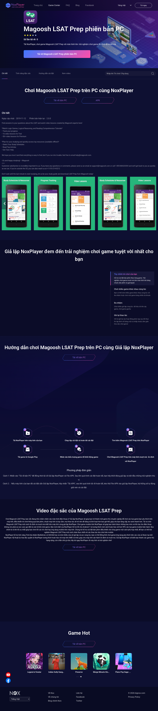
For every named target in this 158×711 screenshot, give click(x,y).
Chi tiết (5, 73)
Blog (77, 5)
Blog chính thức (55, 701)
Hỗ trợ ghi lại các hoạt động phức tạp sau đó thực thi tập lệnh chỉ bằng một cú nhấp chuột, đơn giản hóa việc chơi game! (131, 321)
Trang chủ (38, 5)
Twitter (79, 701)
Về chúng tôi (53, 697)
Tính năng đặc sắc (23, 73)
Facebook (89, 5)
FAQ (68, 5)
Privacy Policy (134, 697)
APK (98, 100)
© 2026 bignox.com (136, 693)
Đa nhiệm (118, 303)
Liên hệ (79, 693)
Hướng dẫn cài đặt (46, 73)
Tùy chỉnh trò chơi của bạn (125, 274)
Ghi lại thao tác (120, 315)
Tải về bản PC (60, 100)
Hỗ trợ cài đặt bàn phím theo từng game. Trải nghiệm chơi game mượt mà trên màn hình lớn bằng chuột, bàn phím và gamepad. (132, 280)
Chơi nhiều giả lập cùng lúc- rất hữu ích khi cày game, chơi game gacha (130, 308)
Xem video (66, 73)
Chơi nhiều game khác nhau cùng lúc (130, 289)
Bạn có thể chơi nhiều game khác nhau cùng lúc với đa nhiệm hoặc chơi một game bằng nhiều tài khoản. (132, 294)
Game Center (54, 5)
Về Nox (51, 693)
